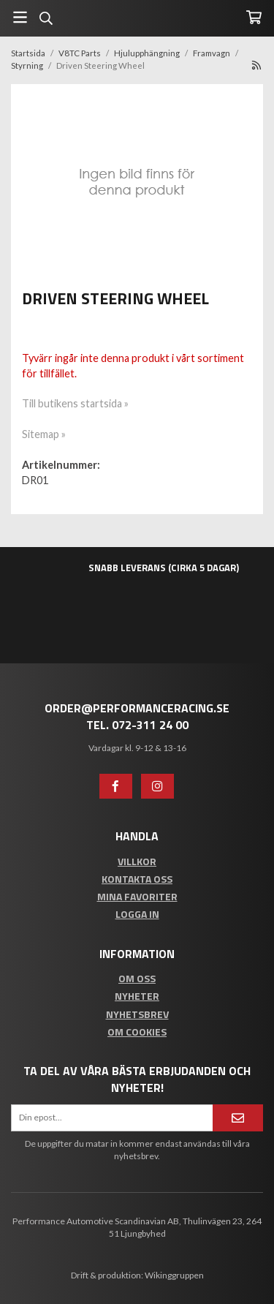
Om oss (137, 978)
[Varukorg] (254, 17)
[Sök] (45, 18)
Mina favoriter (137, 896)
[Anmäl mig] (238, 1117)
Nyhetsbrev (137, 1014)
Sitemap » (44, 434)
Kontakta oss (137, 878)
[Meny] (20, 17)
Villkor (137, 861)
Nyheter (137, 995)
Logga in (137, 914)
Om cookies (137, 1031)
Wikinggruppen (174, 1275)
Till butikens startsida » (75, 403)
